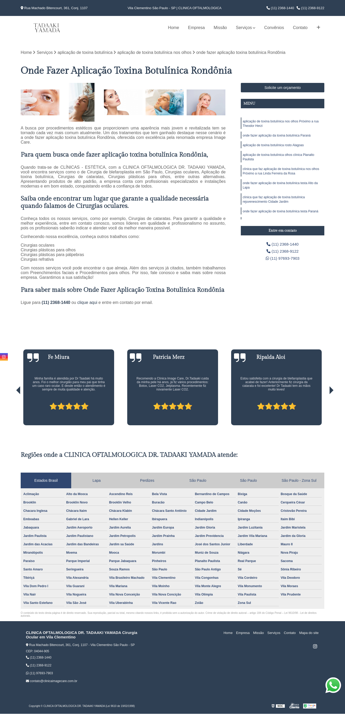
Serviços (244, 27)
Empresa (196, 27)
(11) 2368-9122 (310, 8)
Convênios (274, 27)
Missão (220, 27)
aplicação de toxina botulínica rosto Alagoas (273, 146)
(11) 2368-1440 (280, 8)
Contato (300, 27)
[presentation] (11, 410)
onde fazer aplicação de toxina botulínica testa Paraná (280, 215)
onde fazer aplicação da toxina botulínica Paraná (277, 136)
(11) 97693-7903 (283, 259)
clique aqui (87, 303)
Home (173, 27)
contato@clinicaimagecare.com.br (51, 681)
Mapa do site (309, 633)
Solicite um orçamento (282, 88)
